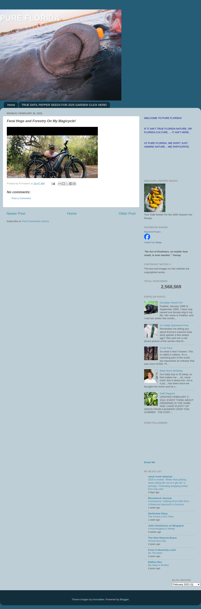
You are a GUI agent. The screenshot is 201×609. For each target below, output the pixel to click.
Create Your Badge (153, 242)
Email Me (149, 462)
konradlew (98, 599)
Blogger (124, 599)
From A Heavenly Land (162, 549)
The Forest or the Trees (161, 516)
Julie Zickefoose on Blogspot (166, 525)
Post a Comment (21, 198)
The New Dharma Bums (162, 537)
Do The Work (155, 553)
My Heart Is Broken (158, 565)
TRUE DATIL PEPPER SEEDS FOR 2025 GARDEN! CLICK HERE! (64, 104)
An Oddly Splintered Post (174, 325)
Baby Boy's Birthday (171, 370)
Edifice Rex (155, 562)
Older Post (127, 213)
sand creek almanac (160, 476)
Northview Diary (158, 513)
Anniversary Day (157, 540)
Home (11, 104)
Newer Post (16, 213)
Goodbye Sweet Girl (171, 302)
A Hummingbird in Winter (161, 528)
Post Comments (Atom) (35, 221)
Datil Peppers (167, 393)
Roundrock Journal (160, 498)
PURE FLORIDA (30, 18)
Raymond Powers (152, 232)
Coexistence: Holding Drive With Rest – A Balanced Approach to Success (169, 503)
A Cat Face (166, 348)
